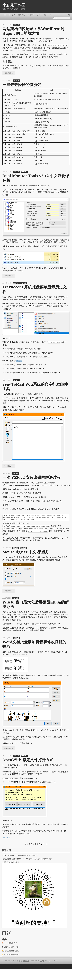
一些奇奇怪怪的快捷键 (21, 84)
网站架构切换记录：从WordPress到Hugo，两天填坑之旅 (33, 31)
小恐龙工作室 (14, 4)
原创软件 (12, 15)
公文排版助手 (6, 859)
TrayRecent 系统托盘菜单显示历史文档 (34, 289)
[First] (25, 844)
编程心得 (21, 15)
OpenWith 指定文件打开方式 (27, 759)
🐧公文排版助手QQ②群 (10, 951)
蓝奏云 (19, 361)
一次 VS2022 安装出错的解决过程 (31, 477)
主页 (4, 15)
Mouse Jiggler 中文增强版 (25, 551)
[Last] (47, 844)
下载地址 (6, 837)
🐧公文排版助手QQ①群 (10, 947)
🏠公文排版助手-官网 (9, 943)
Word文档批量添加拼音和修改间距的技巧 (34, 644)
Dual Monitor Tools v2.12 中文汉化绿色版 (35, 178)
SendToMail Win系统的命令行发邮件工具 (35, 386)
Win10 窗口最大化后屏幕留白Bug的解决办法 (35, 604)
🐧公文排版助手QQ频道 (10, 955)
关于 (51, 15)
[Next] (44, 844)
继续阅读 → (8, 73)
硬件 (39, 15)
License (26, 961)
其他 (45, 15)
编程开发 (16, 25)
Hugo (42, 961)
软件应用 (31, 15)
